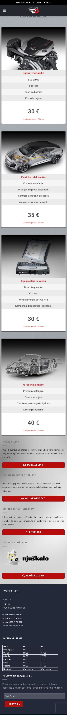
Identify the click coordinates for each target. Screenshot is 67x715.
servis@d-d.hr (16, 625)
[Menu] (4, 10)
